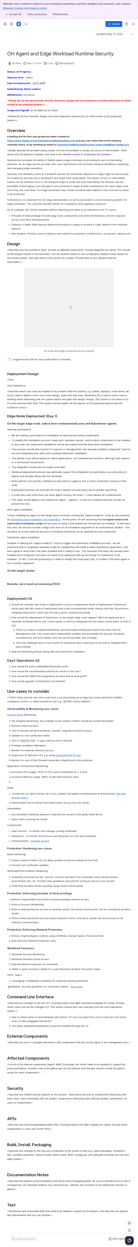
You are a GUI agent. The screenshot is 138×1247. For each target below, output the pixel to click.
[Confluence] (19, 24)
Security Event (15, 714)
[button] (14, 987)
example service (40, 840)
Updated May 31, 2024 (109, 34)
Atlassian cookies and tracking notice (25, 8)
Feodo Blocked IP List (68, 755)
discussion (77, 986)
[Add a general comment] (23, 1239)
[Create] (113, 24)
